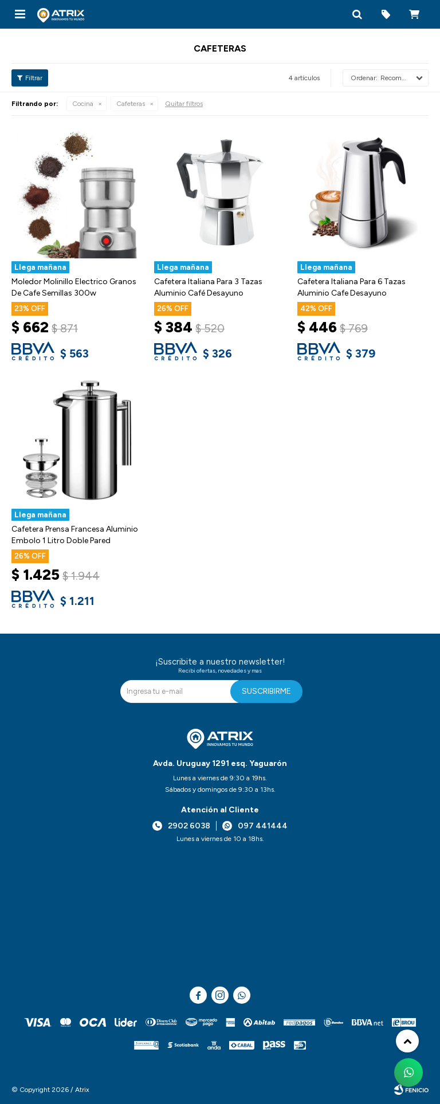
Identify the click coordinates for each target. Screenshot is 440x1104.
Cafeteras (130, 104)
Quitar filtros (184, 104)
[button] (357, 14)
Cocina (82, 104)
